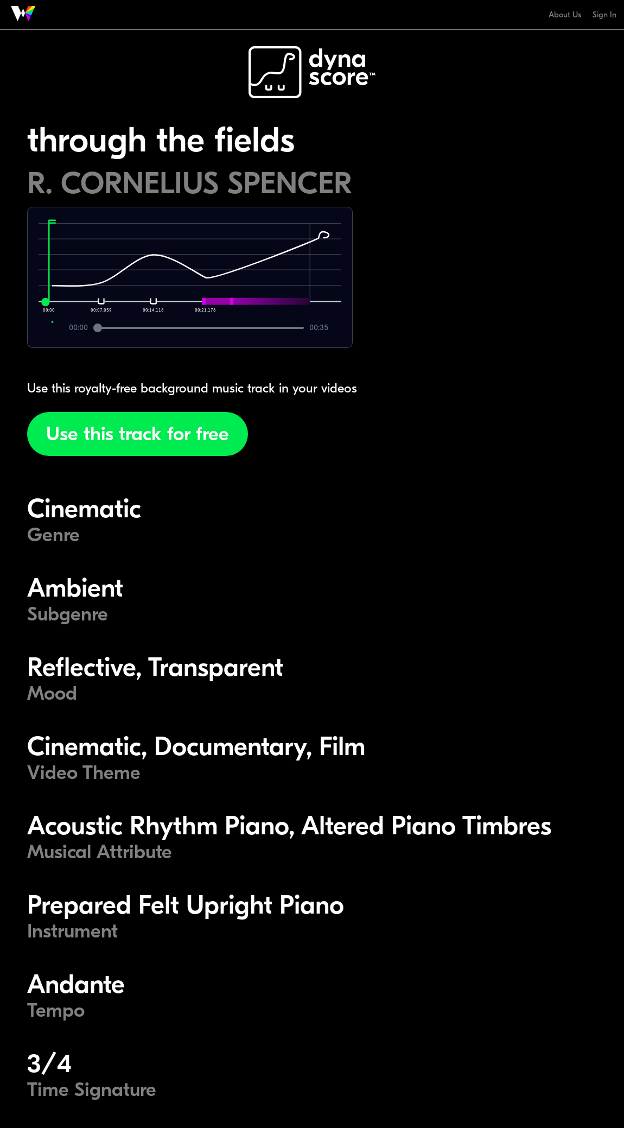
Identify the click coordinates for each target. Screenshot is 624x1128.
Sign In (604, 15)
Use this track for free (137, 434)
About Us (565, 15)
